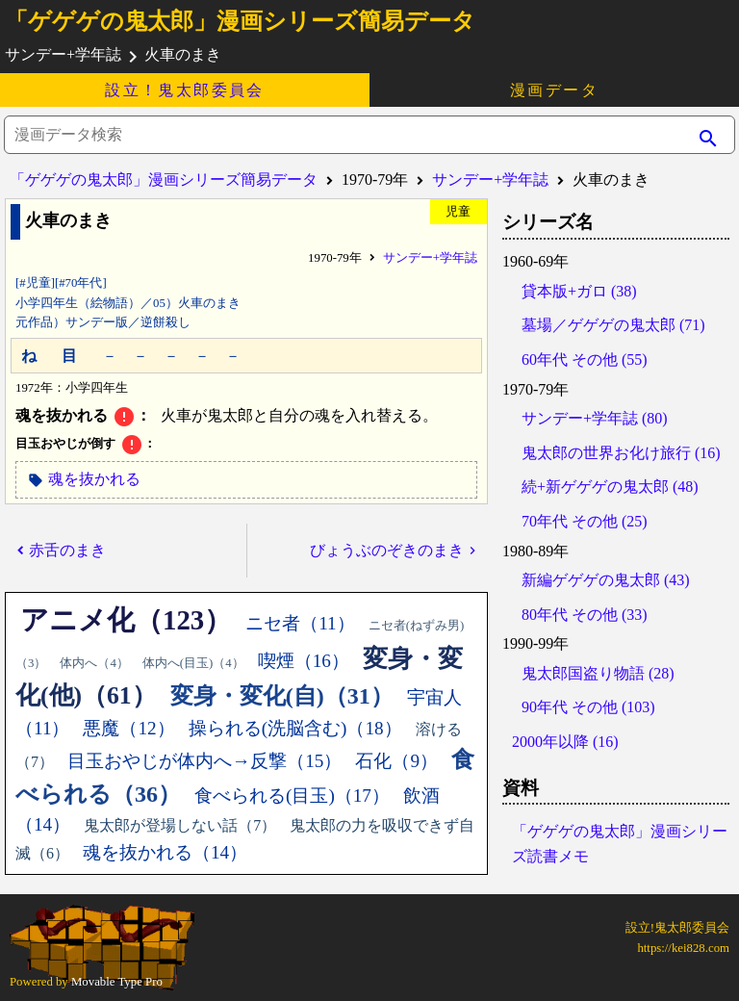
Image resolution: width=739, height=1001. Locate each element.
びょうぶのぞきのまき (387, 550)
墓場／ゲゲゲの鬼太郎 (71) (613, 325)
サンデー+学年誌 (490, 179)
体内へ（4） (94, 663)
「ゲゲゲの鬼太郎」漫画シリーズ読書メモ (619, 843)
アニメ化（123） (126, 619)
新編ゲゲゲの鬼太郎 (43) (606, 580)
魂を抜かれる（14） (165, 852)
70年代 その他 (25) (585, 521)
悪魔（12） (128, 728)
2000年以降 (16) (565, 741)
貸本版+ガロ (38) (579, 291)
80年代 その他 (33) (585, 614)
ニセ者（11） (299, 623)
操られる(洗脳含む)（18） (295, 728)
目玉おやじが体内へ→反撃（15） (204, 761)
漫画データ (554, 90)
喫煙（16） (303, 661)
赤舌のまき (67, 550)
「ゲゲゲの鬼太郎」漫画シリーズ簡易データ (240, 21)
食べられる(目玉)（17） (292, 795)
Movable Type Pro (117, 981)
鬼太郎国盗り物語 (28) (598, 673)
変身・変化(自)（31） (282, 695)
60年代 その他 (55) (585, 359)
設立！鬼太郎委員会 (185, 90)
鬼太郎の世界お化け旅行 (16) (621, 453)
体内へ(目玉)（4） (193, 663)
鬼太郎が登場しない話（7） (180, 825)
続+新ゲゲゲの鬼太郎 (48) (610, 486)
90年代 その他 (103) (588, 707)
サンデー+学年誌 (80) (595, 418)
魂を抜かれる (94, 479)
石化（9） (396, 761)
